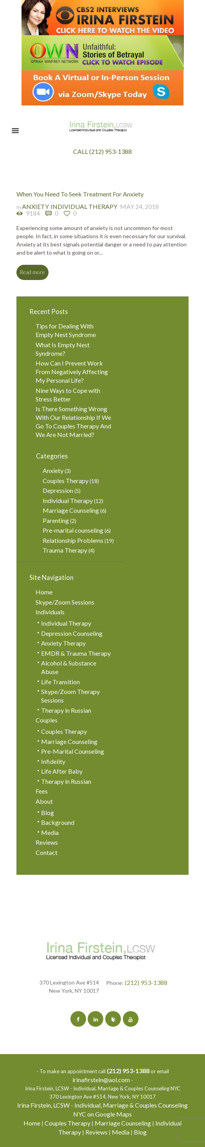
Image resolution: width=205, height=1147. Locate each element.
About (44, 801)
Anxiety (35, 206)
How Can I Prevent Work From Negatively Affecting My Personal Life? (72, 371)
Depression (58, 490)
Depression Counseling (71, 633)
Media (50, 832)
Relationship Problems (73, 540)
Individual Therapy (83, 206)
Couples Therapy (65, 480)
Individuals (50, 611)
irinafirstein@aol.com (101, 1079)
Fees (42, 791)
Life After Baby (62, 771)
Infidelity (53, 761)
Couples (47, 720)
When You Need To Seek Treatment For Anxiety (80, 194)
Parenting (56, 520)
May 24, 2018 (139, 206)
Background (57, 822)
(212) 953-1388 (146, 982)
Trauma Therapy (65, 550)
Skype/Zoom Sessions (65, 602)
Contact (47, 852)
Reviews (47, 842)
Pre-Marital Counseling (72, 751)
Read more (32, 272)
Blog (47, 812)
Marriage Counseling (71, 510)
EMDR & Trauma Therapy (76, 653)
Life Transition (60, 681)
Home (44, 592)
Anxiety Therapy (63, 643)
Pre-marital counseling (73, 530)
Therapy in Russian (66, 710)
